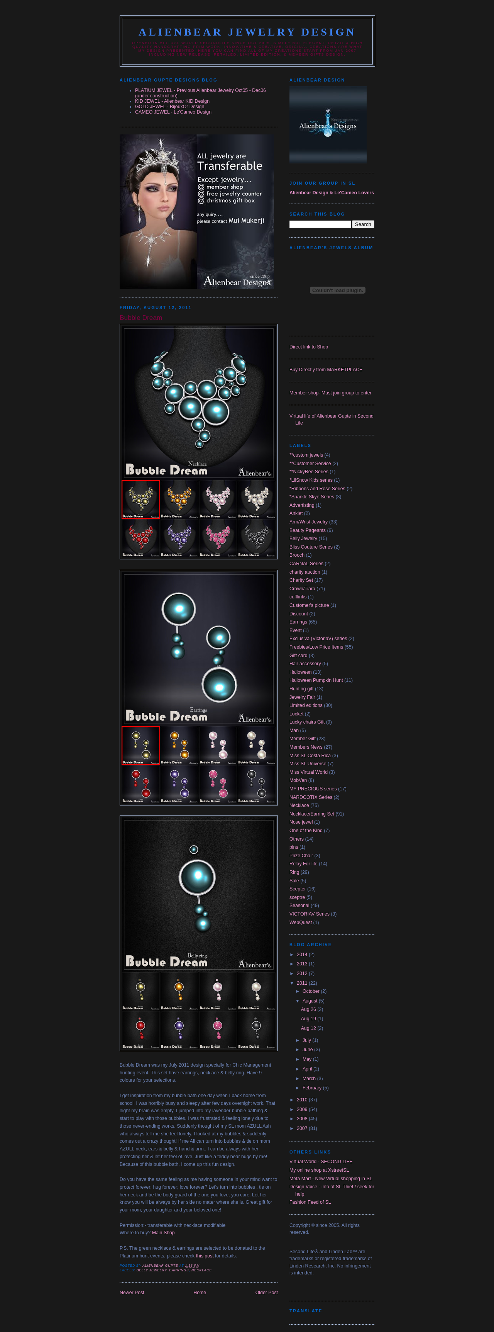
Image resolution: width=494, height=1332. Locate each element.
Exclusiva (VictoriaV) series (318, 638)
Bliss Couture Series (311, 547)
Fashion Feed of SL (310, 1202)
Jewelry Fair (302, 697)
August (311, 1001)
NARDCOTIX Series (310, 797)
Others (296, 839)
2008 (303, 1118)
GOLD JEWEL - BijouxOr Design (169, 106)
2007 (303, 1128)
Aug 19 (309, 1018)
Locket (296, 714)
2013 (303, 964)
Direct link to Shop (308, 347)
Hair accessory (305, 663)
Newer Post (132, 1292)
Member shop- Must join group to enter (330, 393)
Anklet (296, 513)
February (313, 1088)
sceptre (297, 897)
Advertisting (302, 505)
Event (295, 630)
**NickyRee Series (308, 471)
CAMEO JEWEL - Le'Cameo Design (173, 112)
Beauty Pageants (307, 530)
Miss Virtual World (308, 772)
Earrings (179, 1270)
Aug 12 (309, 1028)
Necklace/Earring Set (311, 814)
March (310, 1078)
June (308, 1049)
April (308, 1069)
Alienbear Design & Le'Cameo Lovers (331, 192)
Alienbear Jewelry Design (247, 32)
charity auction (304, 572)
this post (205, 1256)
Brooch (297, 555)
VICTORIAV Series (309, 914)
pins (293, 847)
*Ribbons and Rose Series (317, 488)
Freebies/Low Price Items (316, 647)
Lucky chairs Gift (307, 722)
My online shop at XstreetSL (319, 1170)
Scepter (297, 889)
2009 (303, 1109)
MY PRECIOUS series (313, 789)
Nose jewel (301, 822)
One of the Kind (306, 830)
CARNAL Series (306, 563)
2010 (303, 1100)
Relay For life (303, 863)
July (307, 1040)
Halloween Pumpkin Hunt (316, 680)
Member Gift (302, 738)
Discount (298, 614)
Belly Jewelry (152, 1270)
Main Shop (163, 1232)
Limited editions (306, 705)
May (308, 1059)
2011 (303, 983)
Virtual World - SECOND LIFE (320, 1161)
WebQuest (300, 922)
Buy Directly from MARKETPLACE (325, 369)
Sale (294, 880)
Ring (294, 872)
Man (294, 730)
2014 (303, 954)
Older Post (266, 1292)
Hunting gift (301, 688)
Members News (306, 747)
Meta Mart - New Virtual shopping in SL (330, 1178)
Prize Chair (301, 855)
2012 (303, 973)
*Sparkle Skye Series (311, 497)
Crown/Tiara (302, 588)
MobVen (298, 780)
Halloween (300, 672)
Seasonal (299, 905)
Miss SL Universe (308, 763)
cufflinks (297, 597)
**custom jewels (306, 455)
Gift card (298, 655)
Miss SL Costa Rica (310, 755)
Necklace (201, 1270)
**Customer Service (310, 463)
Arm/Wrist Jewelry (308, 522)
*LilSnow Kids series (311, 480)
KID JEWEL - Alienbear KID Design (172, 101)
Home (199, 1292)
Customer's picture (309, 605)
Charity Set (301, 580)
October (312, 991)
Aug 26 (309, 1009)
